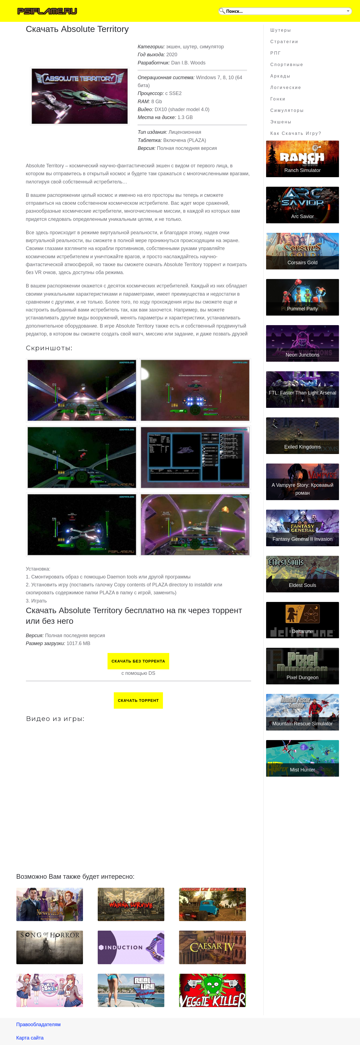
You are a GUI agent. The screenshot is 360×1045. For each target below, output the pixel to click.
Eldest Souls (302, 585)
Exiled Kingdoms (302, 447)
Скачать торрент (138, 700)
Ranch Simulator (302, 170)
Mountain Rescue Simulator (302, 723)
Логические (286, 87)
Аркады (280, 76)
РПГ (275, 53)
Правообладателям (38, 1024)
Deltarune (302, 631)
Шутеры (280, 30)
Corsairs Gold (302, 262)
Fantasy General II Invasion (302, 539)
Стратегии (284, 41)
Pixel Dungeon (303, 677)
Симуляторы (287, 110)
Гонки (278, 99)
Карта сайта (30, 1038)
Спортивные (287, 64)
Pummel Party (302, 308)
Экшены (281, 122)
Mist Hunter (302, 770)
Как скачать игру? (296, 133)
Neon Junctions (302, 355)
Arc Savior (302, 216)
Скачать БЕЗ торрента (138, 661)
